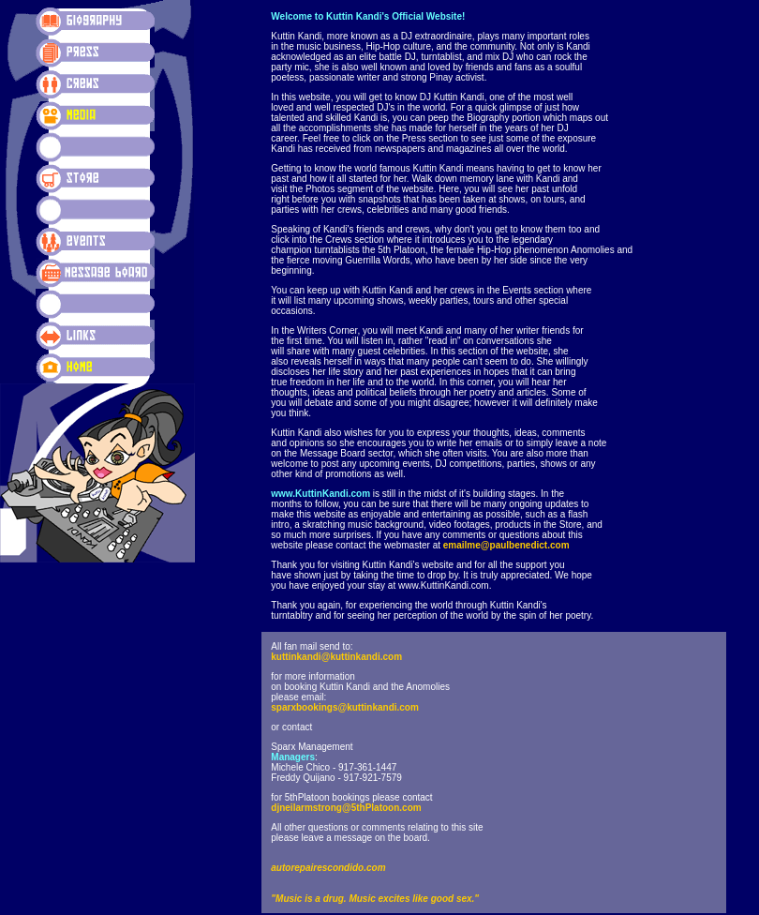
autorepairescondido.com (328, 867)
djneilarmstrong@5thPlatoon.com (346, 807)
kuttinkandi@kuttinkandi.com (336, 657)
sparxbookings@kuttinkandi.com (345, 707)
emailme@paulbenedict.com (506, 545)
